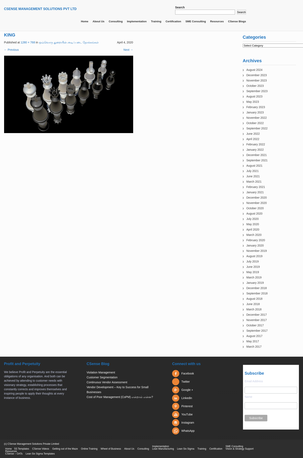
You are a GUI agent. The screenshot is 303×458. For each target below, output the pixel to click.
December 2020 (256, 197)
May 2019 (252, 272)
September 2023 (257, 91)
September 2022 (257, 128)
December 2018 (256, 288)
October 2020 (255, 208)
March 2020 (254, 234)
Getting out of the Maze (65, 449)
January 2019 (255, 282)
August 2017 (254, 336)
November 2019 (256, 250)
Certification (173, 21)
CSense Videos (40, 449)
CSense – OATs (14, 453)
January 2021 (255, 192)
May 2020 (252, 224)
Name (248, 396)
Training (156, 21)
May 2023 (252, 101)
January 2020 (255, 245)
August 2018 (254, 298)
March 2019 (254, 277)
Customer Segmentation (102, 377)
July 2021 (252, 171)
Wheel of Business (111, 449)
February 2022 (255, 144)
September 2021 (257, 160)
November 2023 (256, 80)
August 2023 (254, 96)
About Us (98, 21)
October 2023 (255, 85)
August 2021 (254, 165)
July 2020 (252, 219)
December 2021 (256, 155)
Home (84, 21)
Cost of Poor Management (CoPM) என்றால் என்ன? (120, 397)
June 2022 (253, 133)
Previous (11, 49)
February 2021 (255, 187)
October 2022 (255, 123)
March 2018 (254, 309)
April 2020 (252, 229)
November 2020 (256, 203)
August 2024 (254, 69)
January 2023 (255, 112)
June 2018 (253, 304)
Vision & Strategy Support (240, 449)
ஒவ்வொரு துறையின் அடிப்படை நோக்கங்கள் (69, 42)
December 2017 (256, 314)
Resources (217, 21)
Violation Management (101, 372)
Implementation (137, 21)
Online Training (89, 449)
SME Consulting (195, 21)
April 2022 (252, 139)
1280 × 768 (27, 42)
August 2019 (254, 256)
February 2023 (255, 107)
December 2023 (256, 75)
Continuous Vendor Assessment (107, 382)
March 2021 (254, 181)
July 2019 (252, 261)
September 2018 (257, 293)
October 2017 (255, 325)
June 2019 (253, 266)
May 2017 (252, 341)
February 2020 (255, 240)
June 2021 (253, 176)
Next (128, 49)
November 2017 (256, 320)
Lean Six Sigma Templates (40, 453)
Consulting (116, 21)
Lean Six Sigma (185, 449)
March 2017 (254, 346)
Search (180, 7)
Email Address (254, 381)
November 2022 (256, 117)
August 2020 (254, 213)
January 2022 (255, 149)
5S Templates (21, 449)
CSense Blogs (237, 21)
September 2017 (257, 330)
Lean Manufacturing (163, 449)
